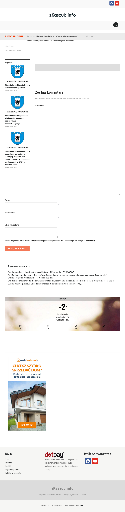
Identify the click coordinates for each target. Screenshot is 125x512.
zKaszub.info (62, 488)
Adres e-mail (10, 212)
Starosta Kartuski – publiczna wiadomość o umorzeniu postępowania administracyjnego (16, 120)
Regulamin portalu (12, 469)
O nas (7, 459)
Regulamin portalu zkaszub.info (50, 495)
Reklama (8, 463)
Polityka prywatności (13, 473)
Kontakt (8, 466)
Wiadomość (39, 105)
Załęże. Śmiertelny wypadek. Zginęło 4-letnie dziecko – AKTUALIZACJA (49, 272)
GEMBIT (81, 505)
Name (7, 200)
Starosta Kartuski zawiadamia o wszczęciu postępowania (17, 86)
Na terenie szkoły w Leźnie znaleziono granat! (57, 36)
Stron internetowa (12, 225)
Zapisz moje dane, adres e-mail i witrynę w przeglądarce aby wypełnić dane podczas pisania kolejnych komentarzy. (50, 241)
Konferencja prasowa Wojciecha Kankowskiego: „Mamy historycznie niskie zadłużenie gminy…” (48, 284)
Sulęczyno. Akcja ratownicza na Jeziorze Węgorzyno (35, 278)
